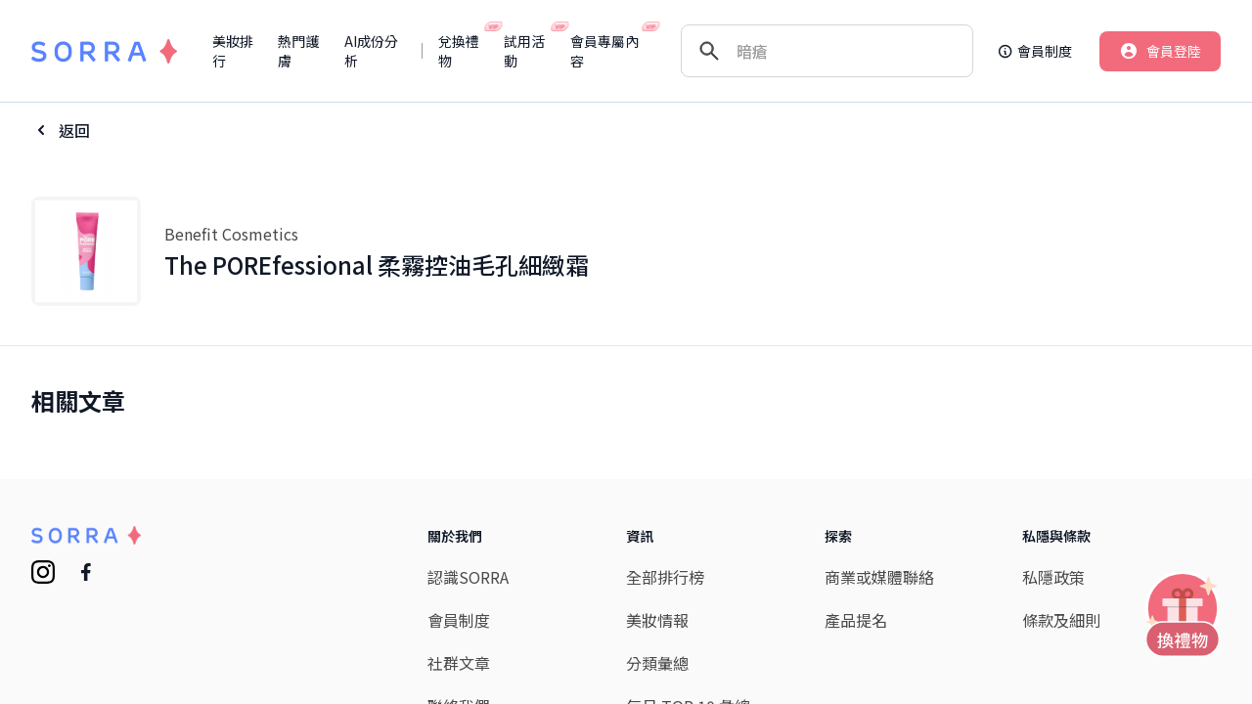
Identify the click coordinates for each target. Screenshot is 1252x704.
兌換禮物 (463, 50)
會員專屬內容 (608, 50)
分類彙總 (657, 663)
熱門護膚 (298, 50)
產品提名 (856, 620)
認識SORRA (468, 577)
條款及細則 (1061, 620)
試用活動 (529, 50)
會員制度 (458, 620)
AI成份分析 (371, 50)
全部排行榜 (665, 577)
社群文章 (458, 663)
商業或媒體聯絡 (879, 577)
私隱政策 (1053, 577)
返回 (74, 130)
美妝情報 (657, 620)
